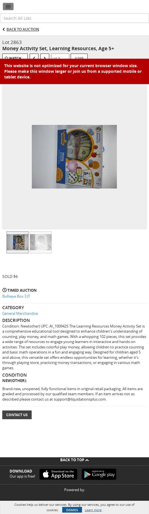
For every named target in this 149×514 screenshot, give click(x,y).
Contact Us (17, 414)
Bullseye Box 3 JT (16, 296)
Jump (79, 58)
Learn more (93, 510)
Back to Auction (23, 29)
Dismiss (72, 510)
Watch (15, 58)
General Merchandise (20, 313)
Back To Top (74, 459)
